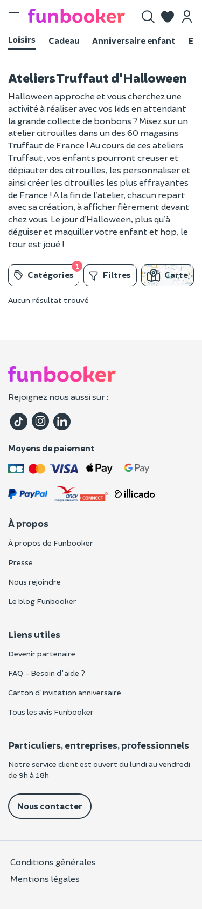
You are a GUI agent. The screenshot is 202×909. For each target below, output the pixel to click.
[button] (167, 16)
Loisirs (22, 39)
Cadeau (63, 40)
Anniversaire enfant (134, 40)
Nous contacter (49, 806)
